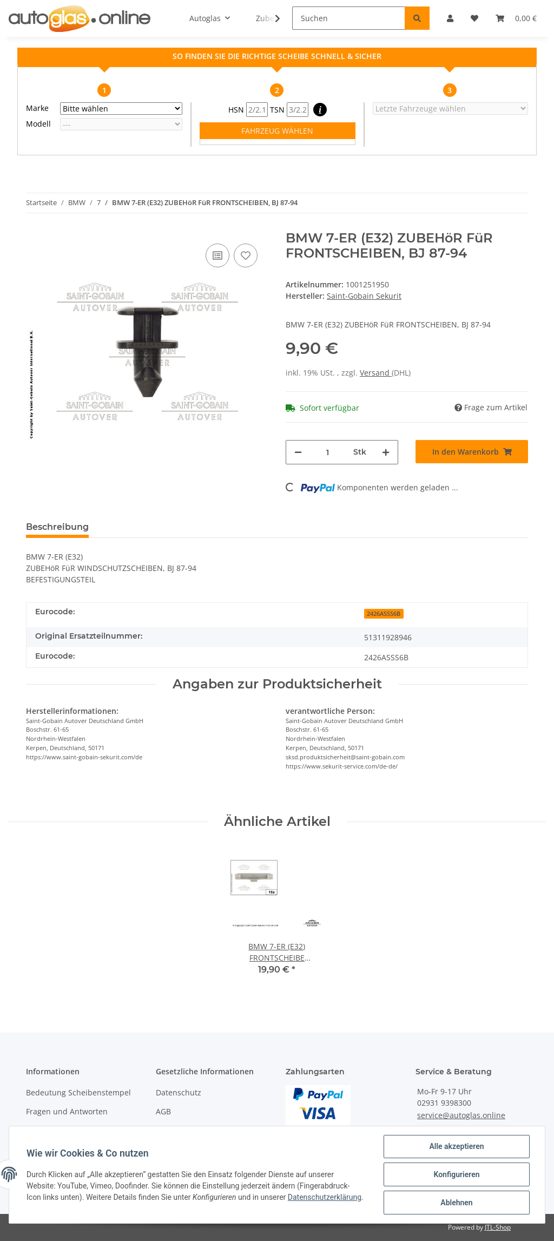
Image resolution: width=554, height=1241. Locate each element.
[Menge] (327, 452)
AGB (163, 1111)
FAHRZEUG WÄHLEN (277, 131)
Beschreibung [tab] (57, 527)
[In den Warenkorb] (472, 451)
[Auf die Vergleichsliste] (217, 255)
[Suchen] (348, 18)
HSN (248, 109)
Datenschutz (178, 1092)
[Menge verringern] (298, 452)
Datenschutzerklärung (324, 1197)
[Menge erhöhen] (386, 452)
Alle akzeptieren (456, 1146)
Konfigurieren (456, 1174)
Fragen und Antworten (67, 1111)
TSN (289, 109)
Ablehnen (456, 1202)
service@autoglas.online (461, 1115)
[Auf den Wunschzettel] (246, 255)
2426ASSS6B (383, 614)
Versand (376, 372)
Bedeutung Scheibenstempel (78, 1092)
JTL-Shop (498, 1227)
